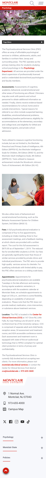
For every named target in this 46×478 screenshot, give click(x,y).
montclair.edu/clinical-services (15, 365)
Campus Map (13, 409)
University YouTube (22, 422)
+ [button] (42, 438)
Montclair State (10, 447)
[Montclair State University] (10, 3)
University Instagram (16, 422)
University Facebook (10, 422)
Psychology (7, 8)
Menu (40, 1)
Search (32, 1)
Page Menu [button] (7, 42)
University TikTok (28, 422)
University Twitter (5, 422)
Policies (6, 457)
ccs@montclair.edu (10, 371)
